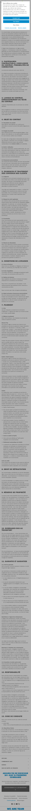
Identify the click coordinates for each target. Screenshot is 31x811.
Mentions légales (22, 28)
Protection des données (10, 28)
